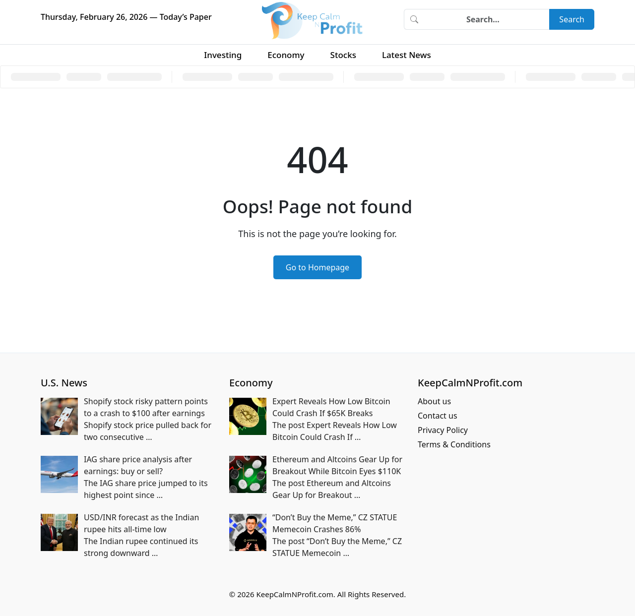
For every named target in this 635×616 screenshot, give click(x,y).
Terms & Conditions (454, 444)
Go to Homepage (317, 267)
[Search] (487, 19)
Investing (223, 55)
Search (571, 19)
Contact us (437, 415)
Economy (285, 55)
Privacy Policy (443, 430)
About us (434, 401)
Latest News (406, 55)
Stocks (343, 55)
